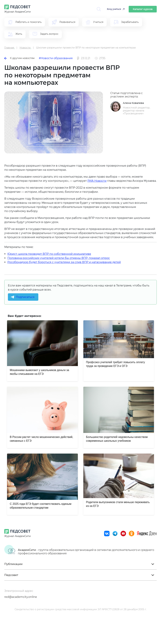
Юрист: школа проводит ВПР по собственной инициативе (49, 253)
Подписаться (25, 297)
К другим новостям (19, 58)
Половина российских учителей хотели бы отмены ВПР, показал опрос (58, 258)
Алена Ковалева (133, 103)
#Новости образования (56, 58)
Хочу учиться (114, 9)
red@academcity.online (20, 597)
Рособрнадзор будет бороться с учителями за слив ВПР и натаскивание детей (64, 262)
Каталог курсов (143, 9)
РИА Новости (97, 180)
